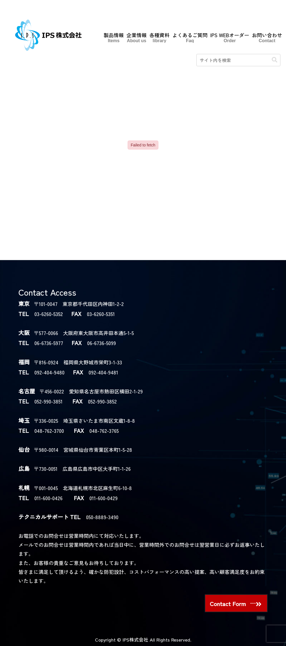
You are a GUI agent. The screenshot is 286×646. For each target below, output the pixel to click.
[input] (238, 60)
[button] (275, 60)
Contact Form (228, 603)
